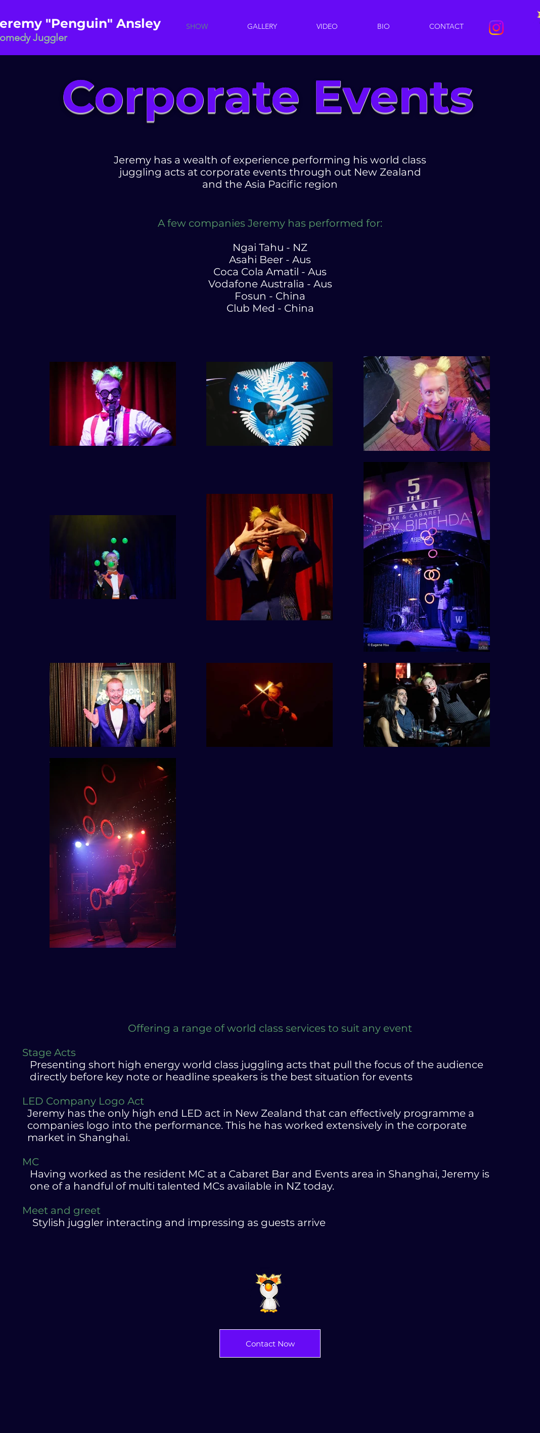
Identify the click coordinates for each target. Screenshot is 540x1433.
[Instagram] (496, 27)
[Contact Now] (270, 1343)
